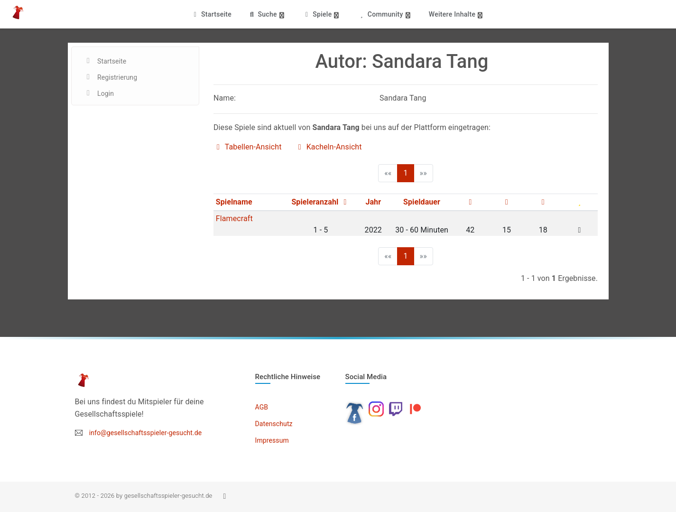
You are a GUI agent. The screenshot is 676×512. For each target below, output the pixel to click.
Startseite (211, 14)
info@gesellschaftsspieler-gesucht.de (145, 433)
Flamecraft (234, 218)
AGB (262, 407)
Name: (224, 97)
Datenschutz (274, 424)
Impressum (272, 440)
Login (105, 93)
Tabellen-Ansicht (247, 146)
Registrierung (117, 77)
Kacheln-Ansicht (328, 146)
